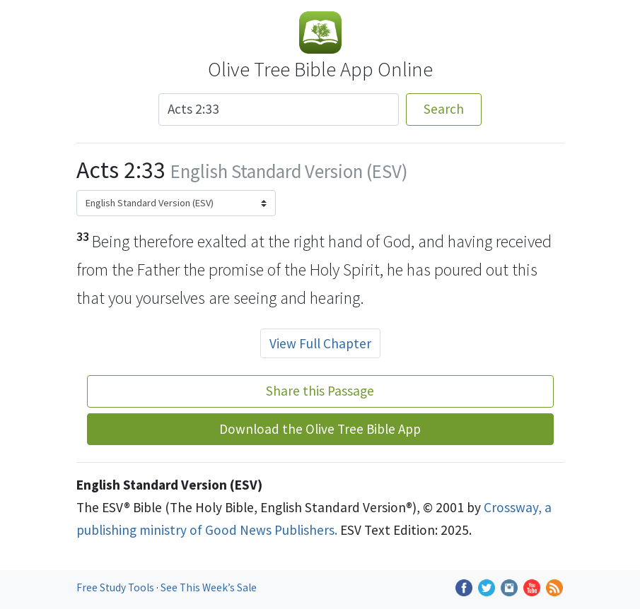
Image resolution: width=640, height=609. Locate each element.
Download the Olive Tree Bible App (320, 428)
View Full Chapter (320, 343)
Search (444, 108)
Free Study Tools (116, 587)
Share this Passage (320, 390)
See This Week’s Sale (209, 587)
